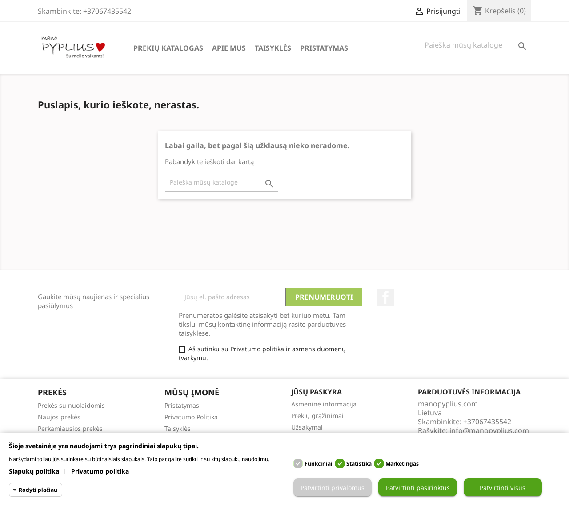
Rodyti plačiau (38, 490)
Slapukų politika (34, 471)
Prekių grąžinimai (317, 415)
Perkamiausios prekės (70, 428)
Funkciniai (319, 463)
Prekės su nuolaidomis (71, 405)
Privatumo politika (100, 471)
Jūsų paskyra (316, 392)
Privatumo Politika (191, 417)
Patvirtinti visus (502, 487)
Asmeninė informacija (324, 404)
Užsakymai (307, 427)
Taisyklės (273, 48)
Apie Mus (229, 48)
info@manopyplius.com (489, 430)
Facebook (385, 297)
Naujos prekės (59, 417)
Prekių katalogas (168, 48)
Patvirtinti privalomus (333, 487)
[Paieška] (475, 45)
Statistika (359, 463)
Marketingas (402, 463)
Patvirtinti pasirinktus (418, 487)
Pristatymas (324, 48)
